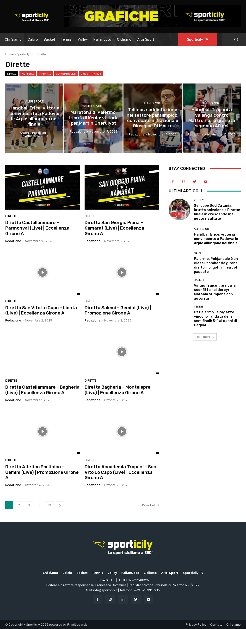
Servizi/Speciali (66, 73)
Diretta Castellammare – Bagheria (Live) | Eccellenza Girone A (42, 389)
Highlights (27, 73)
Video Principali (91, 73)
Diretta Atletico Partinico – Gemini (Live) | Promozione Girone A (42, 472)
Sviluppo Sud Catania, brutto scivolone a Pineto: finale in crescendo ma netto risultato (217, 212)
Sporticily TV (25, 54)
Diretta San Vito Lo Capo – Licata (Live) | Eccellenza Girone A (41, 310)
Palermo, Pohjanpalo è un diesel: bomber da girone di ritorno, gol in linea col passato (216, 265)
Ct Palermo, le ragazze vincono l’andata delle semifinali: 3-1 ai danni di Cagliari (215, 318)
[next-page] (60, 505)
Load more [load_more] (205, 337)
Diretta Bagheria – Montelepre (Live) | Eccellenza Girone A (117, 389)
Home (9, 54)
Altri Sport (34, 104)
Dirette (11, 73)
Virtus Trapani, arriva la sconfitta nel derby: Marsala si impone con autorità (215, 292)
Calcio (198, 253)
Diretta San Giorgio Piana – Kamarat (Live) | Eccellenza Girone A (114, 228)
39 (49, 505)
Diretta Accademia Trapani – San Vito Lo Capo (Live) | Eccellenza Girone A (120, 472)
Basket (199, 280)
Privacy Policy (196, 624)
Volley (199, 200)
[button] (236, 39)
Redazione (13, 241)
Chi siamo (233, 624)
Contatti (216, 624)
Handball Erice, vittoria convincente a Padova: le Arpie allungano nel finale (216, 238)
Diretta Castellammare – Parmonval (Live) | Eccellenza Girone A (37, 228)
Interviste (45, 73)
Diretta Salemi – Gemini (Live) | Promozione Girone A (118, 310)
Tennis (198, 306)
